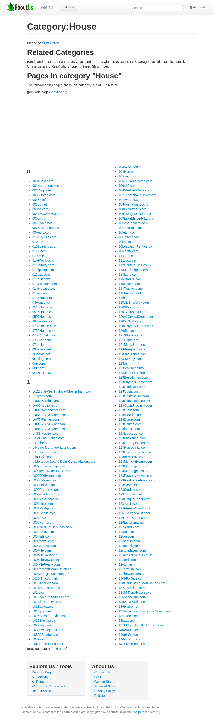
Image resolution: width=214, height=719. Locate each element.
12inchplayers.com (132, 550)
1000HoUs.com (43, 485)
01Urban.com (42, 298)
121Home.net (128, 340)
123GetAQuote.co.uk (134, 443)
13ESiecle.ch (128, 616)
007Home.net (42, 223)
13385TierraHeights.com (136, 592)
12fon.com (126, 536)
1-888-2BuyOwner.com (49, 424)
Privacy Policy (104, 691)
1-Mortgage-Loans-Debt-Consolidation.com (63, 461)
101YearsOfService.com (49, 616)
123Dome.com (129, 419)
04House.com (42, 302)
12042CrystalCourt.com (136, 316)
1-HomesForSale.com (48, 452)
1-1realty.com (42, 396)
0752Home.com (43, 330)
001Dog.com (41, 190)
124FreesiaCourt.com (134, 508)
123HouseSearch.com (135, 452)
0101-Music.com (44, 237)
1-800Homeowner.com (48, 410)
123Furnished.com (132, 438)
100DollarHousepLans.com (52, 527)
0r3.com (38, 368)
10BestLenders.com (133, 223)
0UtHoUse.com (43, 373)
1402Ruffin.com (130, 630)
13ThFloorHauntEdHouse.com (141, 625)
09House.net (41, 349)
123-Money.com (130, 359)
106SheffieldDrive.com (135, 190)
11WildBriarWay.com (134, 302)
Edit (69, 7)
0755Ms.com (41, 340)
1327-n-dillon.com (132, 588)
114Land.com (128, 274)
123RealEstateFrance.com (138, 480)
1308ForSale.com (132, 578)
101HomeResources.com (50, 597)
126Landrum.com (131, 522)
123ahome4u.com (132, 373)
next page (59, 92)
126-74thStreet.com (133, 518)
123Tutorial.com (130, 494)
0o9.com (38, 363)
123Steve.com (129, 485)
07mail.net (39, 345)
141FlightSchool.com (134, 644)
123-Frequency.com (133, 349)
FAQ (97, 677)
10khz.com (126, 242)
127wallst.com (129, 527)
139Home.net (128, 606)
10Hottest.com (129, 237)
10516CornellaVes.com (135, 181)
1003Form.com (43, 522)
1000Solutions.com (46, 494)
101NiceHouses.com (47, 602)
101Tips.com (41, 611)
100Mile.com (41, 550)
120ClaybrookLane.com (136, 326)
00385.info (39, 200)
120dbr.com (127, 330)
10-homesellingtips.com (49, 466)
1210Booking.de (130, 335)
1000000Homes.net (46, 475)
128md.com (127, 532)
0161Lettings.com (45, 246)
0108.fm (38, 242)
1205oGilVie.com (131, 321)
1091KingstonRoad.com (136, 214)
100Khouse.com (44, 546)
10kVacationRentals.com (137, 246)
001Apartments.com (47, 186)
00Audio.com (41, 232)
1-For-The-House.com (48, 438)
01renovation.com (45, 288)
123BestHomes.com (133, 377)
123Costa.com (129, 391)
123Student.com (130, 489)
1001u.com (40, 518)
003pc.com (40, 209)
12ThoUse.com (130, 574)
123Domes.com (130, 424)
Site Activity (40, 677)
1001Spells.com (44, 513)
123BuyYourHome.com (135, 382)
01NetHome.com (44, 284)
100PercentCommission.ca (51, 569)
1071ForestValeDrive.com (137, 195)
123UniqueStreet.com (134, 499)
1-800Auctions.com (46, 405)
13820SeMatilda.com (134, 602)
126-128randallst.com (134, 513)
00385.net (39, 204)
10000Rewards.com (47, 480)
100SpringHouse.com (48, 574)
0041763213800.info (47, 214)
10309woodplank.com (48, 630)
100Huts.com (41, 536)
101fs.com (39, 592)
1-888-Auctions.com (47, 433)
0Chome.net (41, 354)
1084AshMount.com (133, 204)
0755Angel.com (43, 335)
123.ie (123, 363)
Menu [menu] (48, 7)
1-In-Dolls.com (42, 457)
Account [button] (199, 7)
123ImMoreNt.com (132, 457)
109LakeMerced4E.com (136, 218)
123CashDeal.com (132, 387)
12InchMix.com (130, 546)
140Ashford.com (130, 639)
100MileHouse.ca (45, 555)
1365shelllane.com (132, 597)
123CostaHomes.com (134, 401)
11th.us (124, 298)
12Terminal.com (130, 569)
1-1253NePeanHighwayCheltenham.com (62, 391)
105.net (124, 176)
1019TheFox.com (45, 583)
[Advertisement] (111, 129)
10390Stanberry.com (47, 634)
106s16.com (127, 186)
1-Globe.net (40, 443)
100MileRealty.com (46, 564)
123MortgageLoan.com (135, 466)
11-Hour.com (128, 256)
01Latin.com (41, 279)
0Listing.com (41, 359)
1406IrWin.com (130, 634)
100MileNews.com (45, 560)
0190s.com (40, 256)
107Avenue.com (130, 200)
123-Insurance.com (133, 354)
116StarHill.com (130, 279)
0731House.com (44, 326)
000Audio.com (42, 181)
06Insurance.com (44, 321)
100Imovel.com (43, 541)
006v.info (38, 218)
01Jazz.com (41, 274)
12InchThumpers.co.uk (135, 555)
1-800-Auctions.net (46, 401)
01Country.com (43, 265)
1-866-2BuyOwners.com (50, 415)
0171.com (39, 251)
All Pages (39, 681)
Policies (100, 695)
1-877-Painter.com (45, 419)
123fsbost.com (129, 429)
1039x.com (40, 639)
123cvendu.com (130, 415)
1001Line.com (42, 504)
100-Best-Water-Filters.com (52, 471)
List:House (52, 43)
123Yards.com (129, 504)
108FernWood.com (132, 209)
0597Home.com (43, 316)
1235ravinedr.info (131, 368)
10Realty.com (128, 251)
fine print (138, 712)
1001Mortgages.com (47, 508)
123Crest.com (129, 410)
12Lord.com (127, 560)
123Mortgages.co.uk (133, 471)
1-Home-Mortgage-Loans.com (54, 447)
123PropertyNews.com (135, 475)
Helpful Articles (43, 691)
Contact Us (102, 672)
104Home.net (128, 171)
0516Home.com (43, 312)
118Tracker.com (130, 288)
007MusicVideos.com (47, 228)
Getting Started (105, 681)
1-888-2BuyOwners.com (50, 429)
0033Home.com (43, 195)
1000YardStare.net (46, 499)
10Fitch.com (127, 232)
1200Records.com (132, 307)
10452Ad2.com (130, 167)
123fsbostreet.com (132, 433)
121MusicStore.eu (132, 345)
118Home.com (129, 284)
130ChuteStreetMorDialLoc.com (142, 583)
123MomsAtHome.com (135, 461)
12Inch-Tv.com (129, 541)
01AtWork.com (43, 260)
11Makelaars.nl (130, 293)
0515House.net (43, 307)
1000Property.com (45, 489)
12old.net (125, 564)
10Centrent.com (130, 228)
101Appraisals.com (46, 588)
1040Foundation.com (47, 644)
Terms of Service (106, 686)
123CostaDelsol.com (134, 396)
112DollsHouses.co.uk (135, 265)
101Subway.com (44, 606)
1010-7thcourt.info (45, 578)
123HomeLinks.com (133, 447)
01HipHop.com (43, 270)
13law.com (126, 620)
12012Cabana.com (132, 312)
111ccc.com (127, 260)
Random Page (42, 672)
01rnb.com (40, 293)
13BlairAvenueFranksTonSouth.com (145, 611)
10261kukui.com (44, 620)
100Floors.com (43, 532)
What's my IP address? (48, 686)
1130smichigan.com (133, 270)
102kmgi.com (42, 625)
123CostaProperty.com (135, 405)
